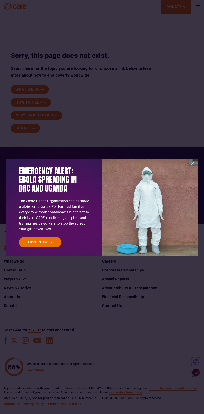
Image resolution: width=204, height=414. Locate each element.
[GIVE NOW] (40, 242)
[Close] (193, 163)
